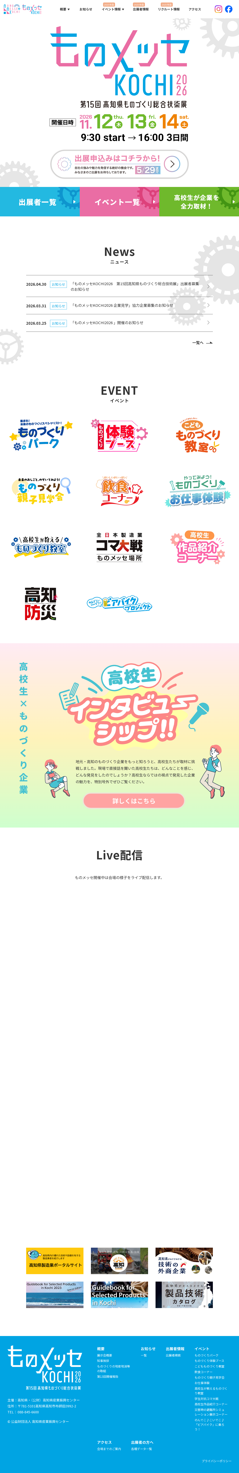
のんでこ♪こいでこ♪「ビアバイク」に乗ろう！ (209, 1424)
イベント (202, 1348)
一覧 (144, 1355)
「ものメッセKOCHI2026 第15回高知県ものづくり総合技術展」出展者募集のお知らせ (135, 286)
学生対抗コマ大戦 (206, 1398)
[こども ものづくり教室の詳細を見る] (198, 435)
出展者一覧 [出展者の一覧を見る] (37, 201)
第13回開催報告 (107, 1376)
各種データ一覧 (141, 1449)
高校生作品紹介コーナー (211, 1404)
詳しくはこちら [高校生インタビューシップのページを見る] (134, 800)
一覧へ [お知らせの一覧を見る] (198, 342)
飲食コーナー (203, 1372)
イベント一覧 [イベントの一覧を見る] (117, 201)
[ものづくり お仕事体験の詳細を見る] (198, 491)
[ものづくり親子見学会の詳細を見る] (41, 491)
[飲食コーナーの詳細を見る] (119, 491)
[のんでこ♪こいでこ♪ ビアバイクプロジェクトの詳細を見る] (119, 603)
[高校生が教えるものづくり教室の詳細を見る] (41, 547)
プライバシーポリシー (217, 1461)
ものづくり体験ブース (209, 1360)
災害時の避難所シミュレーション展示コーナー (211, 1412)
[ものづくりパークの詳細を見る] (41, 435)
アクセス (195, 9)
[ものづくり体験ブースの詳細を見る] (119, 435)
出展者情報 (141, 9)
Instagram (218, 9)
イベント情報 (111, 9)
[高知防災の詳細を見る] (41, 603)
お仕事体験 (202, 1383)
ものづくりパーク (206, 1355)
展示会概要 (104, 1355)
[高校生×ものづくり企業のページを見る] (199, 201)
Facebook (228, 9)
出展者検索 (173, 1355)
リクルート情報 (169, 9)
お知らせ (86, 9)
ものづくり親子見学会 (209, 1377)
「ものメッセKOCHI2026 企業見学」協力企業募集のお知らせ (122, 305)
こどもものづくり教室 (209, 1366)
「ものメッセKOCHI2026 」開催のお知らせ (107, 322)
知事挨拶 (103, 1360)
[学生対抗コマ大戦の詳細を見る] (119, 547)
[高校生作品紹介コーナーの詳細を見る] (198, 547)
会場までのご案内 (109, 1449)
